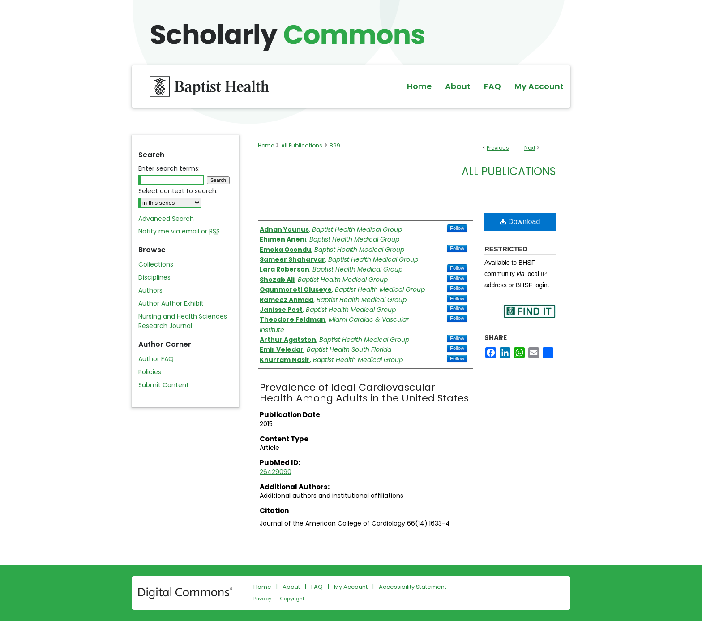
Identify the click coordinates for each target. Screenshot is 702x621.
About (291, 586)
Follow (457, 228)
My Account (351, 586)
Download (520, 221)
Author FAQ (156, 358)
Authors (150, 290)
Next (529, 147)
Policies (149, 371)
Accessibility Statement (412, 586)
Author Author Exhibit (171, 303)
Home (266, 145)
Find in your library (529, 317)
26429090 (275, 471)
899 (335, 145)
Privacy (262, 598)
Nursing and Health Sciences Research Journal (182, 321)
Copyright (292, 598)
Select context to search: (178, 190)
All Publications (301, 145)
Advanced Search (166, 218)
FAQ (317, 586)
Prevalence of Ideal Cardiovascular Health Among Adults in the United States (364, 392)
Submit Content (163, 384)
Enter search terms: (169, 168)
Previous (498, 147)
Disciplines (154, 277)
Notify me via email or (179, 231)
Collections (155, 264)
